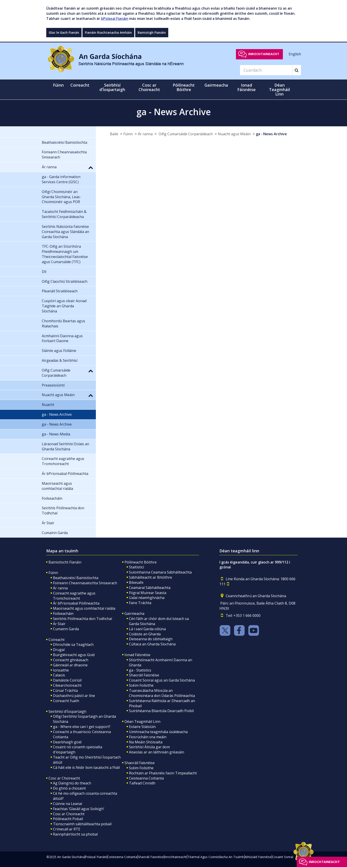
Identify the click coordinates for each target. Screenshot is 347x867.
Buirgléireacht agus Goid (74, 654)
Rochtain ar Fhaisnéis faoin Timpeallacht (163, 773)
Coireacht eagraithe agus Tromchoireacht (74, 596)
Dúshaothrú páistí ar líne (74, 695)
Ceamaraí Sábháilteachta (149, 587)
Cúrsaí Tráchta (65, 690)
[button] (90, 167)
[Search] (266, 70)
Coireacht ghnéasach (70, 659)
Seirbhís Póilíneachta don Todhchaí (82, 618)
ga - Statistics (140, 670)
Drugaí (59, 649)
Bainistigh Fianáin (152, 32)
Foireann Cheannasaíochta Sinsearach (85, 582)
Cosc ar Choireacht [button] (149, 87)
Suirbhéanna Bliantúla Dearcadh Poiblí (161, 710)
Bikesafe (136, 582)
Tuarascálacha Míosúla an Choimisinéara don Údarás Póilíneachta (162, 693)
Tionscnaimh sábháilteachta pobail (82, 823)
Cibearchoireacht (67, 685)
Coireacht (56, 639)
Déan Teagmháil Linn (142, 721)
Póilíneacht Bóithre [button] (184, 87)
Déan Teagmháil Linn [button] (279, 89)
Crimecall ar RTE (66, 829)
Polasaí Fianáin (96, 857)
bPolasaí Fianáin (114, 18)
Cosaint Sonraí (282, 857)
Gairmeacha (134, 613)
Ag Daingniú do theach (72, 783)
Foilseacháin (63, 613)
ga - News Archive (271, 133)
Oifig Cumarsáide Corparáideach (185, 133)
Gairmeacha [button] (216, 85)
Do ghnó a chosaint (69, 788)
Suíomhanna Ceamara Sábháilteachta (160, 572)
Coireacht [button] (79, 85)
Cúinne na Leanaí (67, 803)
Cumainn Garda (66, 628)
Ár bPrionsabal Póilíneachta (76, 603)
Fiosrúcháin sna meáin (147, 736)
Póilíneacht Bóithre (140, 562)
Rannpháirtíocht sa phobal (75, 834)
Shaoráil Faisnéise (144, 675)
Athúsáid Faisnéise (258, 857)
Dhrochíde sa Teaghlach (73, 644)
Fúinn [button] (58, 85)
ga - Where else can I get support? (81, 726)
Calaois (59, 675)
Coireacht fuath (66, 700)
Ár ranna (145, 133)
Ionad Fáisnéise (137, 654)
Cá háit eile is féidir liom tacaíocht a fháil (86, 767)
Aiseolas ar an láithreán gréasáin (156, 752)
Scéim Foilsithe (141, 685)
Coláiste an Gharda (145, 634)
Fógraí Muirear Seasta (147, 592)
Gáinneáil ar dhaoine (70, 665)
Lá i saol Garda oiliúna (147, 628)
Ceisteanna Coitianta (146, 778)
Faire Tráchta (140, 602)
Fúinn (128, 133)
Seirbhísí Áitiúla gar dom (149, 746)
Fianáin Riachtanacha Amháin (108, 32)
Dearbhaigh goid (67, 742)
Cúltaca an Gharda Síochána (152, 644)
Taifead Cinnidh (142, 783)
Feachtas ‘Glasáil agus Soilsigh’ (78, 808)
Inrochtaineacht (263, 54)
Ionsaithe (61, 670)
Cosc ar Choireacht (64, 778)
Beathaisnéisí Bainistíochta (75, 577)
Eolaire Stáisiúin (142, 726)
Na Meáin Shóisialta (145, 742)
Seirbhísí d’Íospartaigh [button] (112, 87)
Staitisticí (136, 567)
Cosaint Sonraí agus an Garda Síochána (162, 680)
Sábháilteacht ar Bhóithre (150, 577)
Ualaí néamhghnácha (146, 597)
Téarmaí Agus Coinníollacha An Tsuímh (215, 857)
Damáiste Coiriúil (67, 680)
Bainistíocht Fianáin (64, 562)
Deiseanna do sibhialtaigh (150, 638)
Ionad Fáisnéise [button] (246, 87)
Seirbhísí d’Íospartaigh (67, 711)
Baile (114, 133)
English (295, 53)
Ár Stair (59, 623)
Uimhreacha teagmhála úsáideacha (158, 731)
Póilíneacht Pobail (68, 818)
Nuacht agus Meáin (234, 133)
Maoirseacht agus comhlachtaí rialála (84, 608)
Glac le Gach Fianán (64, 32)
